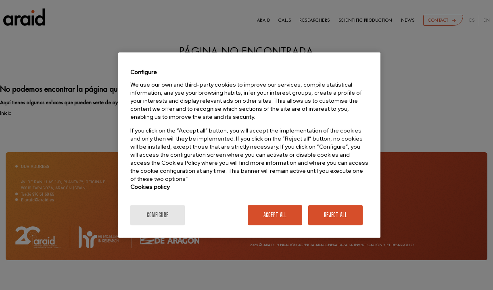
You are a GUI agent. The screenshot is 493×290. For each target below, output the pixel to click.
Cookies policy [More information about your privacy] (149, 187)
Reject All (335, 214)
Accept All (275, 214)
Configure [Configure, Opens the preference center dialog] (158, 214)
